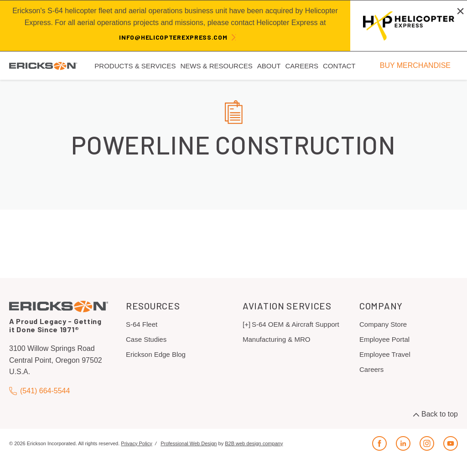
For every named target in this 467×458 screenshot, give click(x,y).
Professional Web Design (189, 443)
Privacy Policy (136, 443)
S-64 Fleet (141, 324)
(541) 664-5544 (39, 390)
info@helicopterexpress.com (173, 37)
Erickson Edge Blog (156, 354)
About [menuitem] (269, 66)
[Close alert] (460, 11)
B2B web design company (254, 443)
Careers (371, 369)
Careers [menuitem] (301, 66)
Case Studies (146, 339)
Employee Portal (384, 339)
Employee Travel (384, 354)
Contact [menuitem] (339, 66)
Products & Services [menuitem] (135, 66)
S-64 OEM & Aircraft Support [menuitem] (295, 324)
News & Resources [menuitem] (216, 66)
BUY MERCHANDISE (415, 65)
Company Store (383, 324)
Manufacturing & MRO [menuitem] (276, 339)
